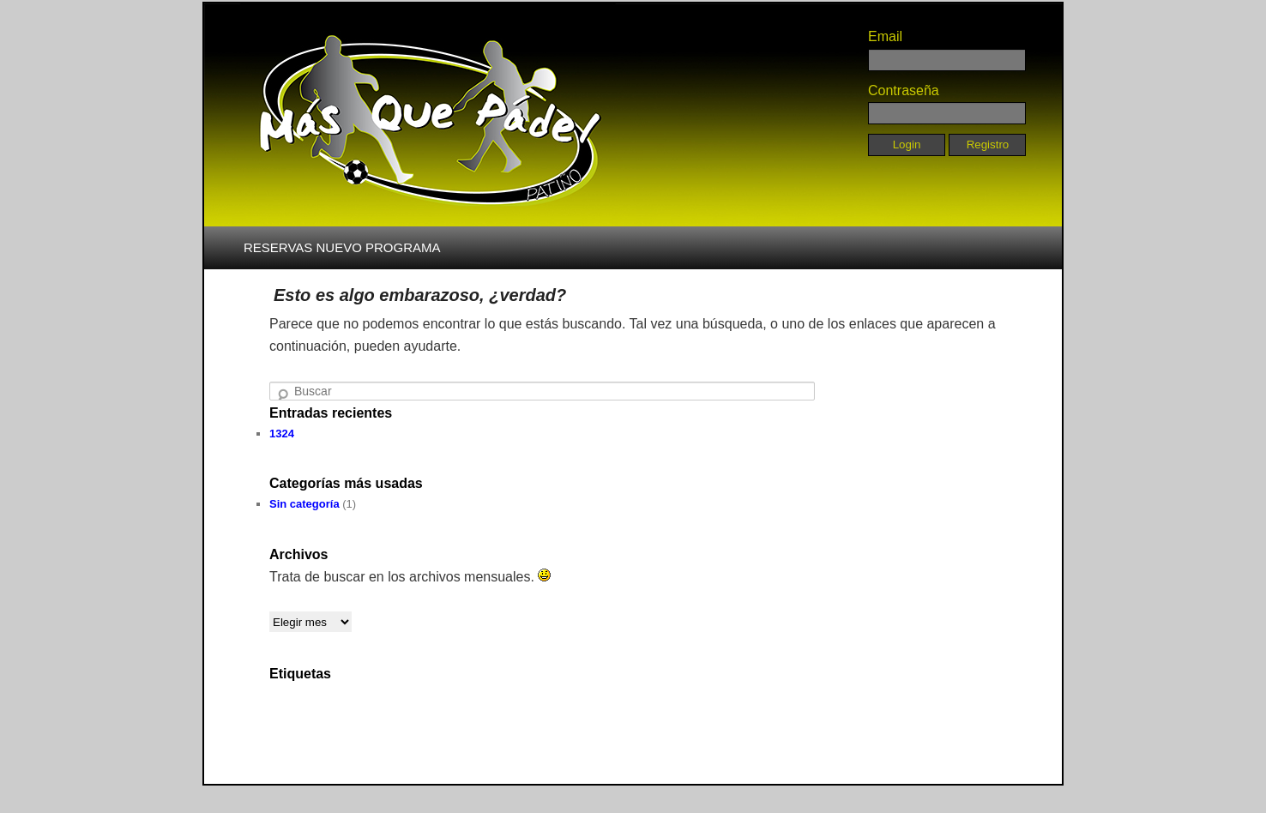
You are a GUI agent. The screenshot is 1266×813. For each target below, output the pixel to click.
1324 (281, 433)
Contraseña (903, 90)
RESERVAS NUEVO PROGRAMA (342, 247)
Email (885, 36)
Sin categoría (304, 503)
